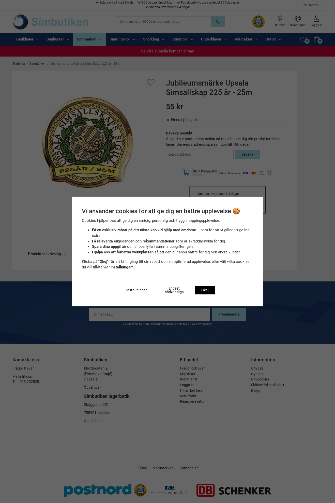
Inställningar (136, 290)
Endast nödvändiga (174, 290)
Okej (205, 290)
